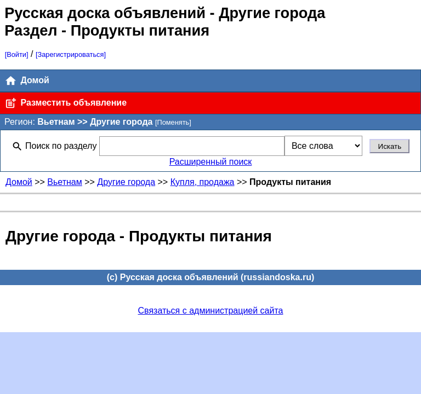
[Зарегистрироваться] (71, 54)
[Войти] (17, 54)
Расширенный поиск (210, 161)
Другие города (126, 182)
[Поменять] (173, 122)
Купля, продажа (202, 182)
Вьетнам (64, 182)
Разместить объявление (65, 103)
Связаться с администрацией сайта (210, 310)
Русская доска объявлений (105, 12)
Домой (26, 80)
